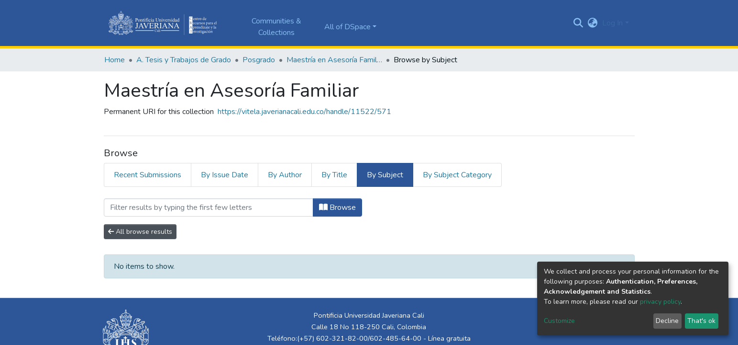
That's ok (701, 320)
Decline (667, 320)
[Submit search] (578, 23)
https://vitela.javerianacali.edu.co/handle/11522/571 (304, 111)
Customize (559, 320)
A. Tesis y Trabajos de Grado (183, 60)
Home (114, 60)
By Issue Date (224, 175)
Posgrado (258, 60)
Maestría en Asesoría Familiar (334, 60)
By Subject (385, 175)
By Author (285, 175)
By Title (334, 175)
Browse (337, 207)
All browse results (140, 231)
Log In (612, 23)
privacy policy (660, 301)
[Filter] (208, 207)
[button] (592, 23)
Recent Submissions (147, 175)
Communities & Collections (276, 27)
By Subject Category (457, 175)
